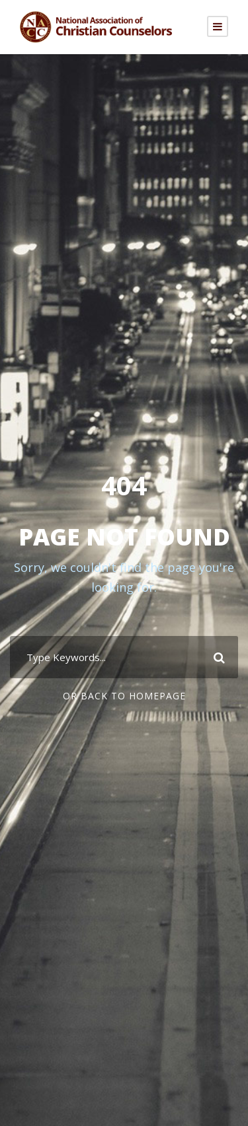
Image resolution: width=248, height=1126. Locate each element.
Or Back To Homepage (124, 695)
